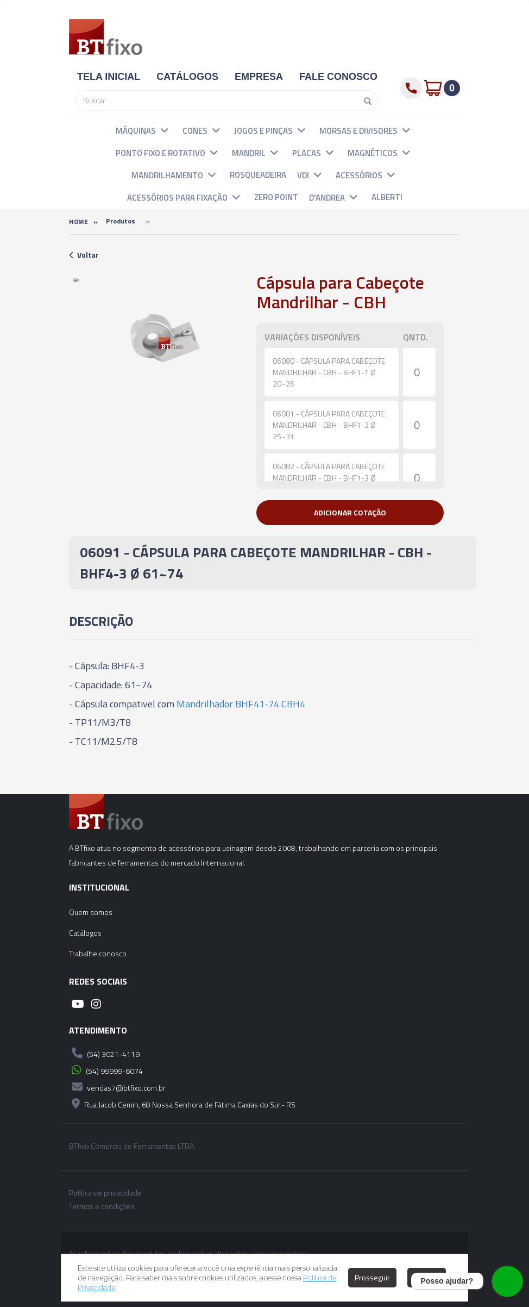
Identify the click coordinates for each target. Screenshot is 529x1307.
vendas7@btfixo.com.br (117, 1087)
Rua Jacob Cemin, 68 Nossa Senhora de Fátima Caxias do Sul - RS (182, 1104)
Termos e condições (102, 1206)
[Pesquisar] (365, 101)
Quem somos (90, 912)
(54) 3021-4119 (104, 1053)
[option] (76, 280)
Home (78, 221)
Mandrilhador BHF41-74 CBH (238, 703)
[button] (165, 130)
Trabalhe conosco (98, 953)
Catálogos (85, 932)
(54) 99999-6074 (106, 1070)
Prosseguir (372, 1277)
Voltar (84, 254)
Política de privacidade (105, 1192)
